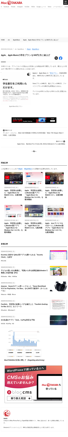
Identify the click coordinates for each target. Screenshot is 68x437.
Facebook (6, 6)
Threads (13, 6)
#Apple (29, 49)
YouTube (27, 6)
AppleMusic (16, 40)
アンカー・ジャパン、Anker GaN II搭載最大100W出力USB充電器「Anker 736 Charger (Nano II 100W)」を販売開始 (33, 132)
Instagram (20, 6)
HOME (3, 40)
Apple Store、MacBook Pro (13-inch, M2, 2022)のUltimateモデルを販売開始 (41, 142)
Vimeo (49, 6)
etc (9, 40)
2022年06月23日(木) (6, 49)
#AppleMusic (35, 49)
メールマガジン (58, 6)
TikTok (33, 6)
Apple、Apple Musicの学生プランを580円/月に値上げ (40, 40)
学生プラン (54, 73)
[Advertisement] (34, 23)
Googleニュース (41, 6)
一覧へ (34, 151)
